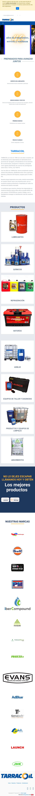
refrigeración (17, 300)
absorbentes (17, 460)
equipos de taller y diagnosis (17, 399)
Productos (18, 783)
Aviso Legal (23, 793)
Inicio (9, 783)
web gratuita (26, 794)
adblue (17, 367)
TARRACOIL (17, 151)
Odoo (32, 794)
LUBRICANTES (17, 237)
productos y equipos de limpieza (17, 429)
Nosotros (13, 783)
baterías (17, 331)
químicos (17, 269)
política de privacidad (11, 3)
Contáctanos (25, 783)
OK (17, 8)
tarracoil (8, 15)
